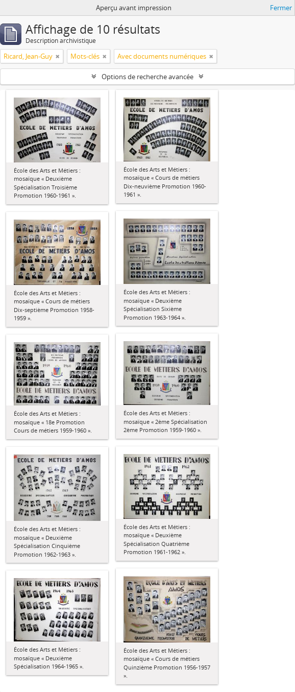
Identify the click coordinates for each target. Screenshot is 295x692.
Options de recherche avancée (147, 76)
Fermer (281, 7)
